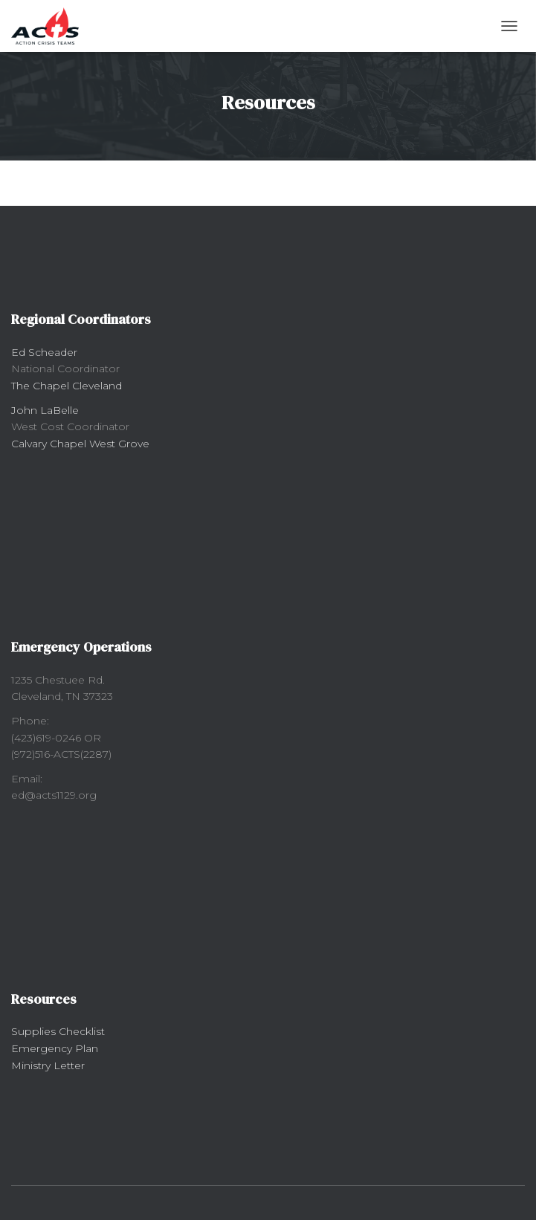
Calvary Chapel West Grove (80, 443)
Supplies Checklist (58, 1031)
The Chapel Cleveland (66, 385)
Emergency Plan (54, 1048)
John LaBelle (45, 410)
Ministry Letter (48, 1065)
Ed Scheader (44, 352)
